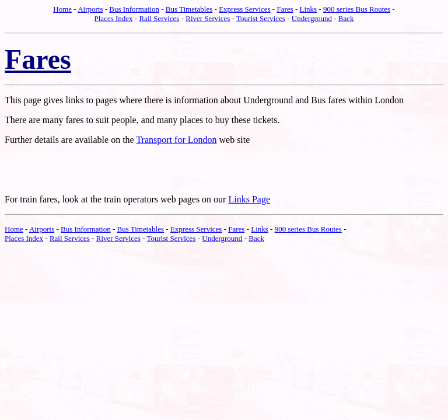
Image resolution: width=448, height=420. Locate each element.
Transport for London (176, 140)
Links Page (249, 199)
